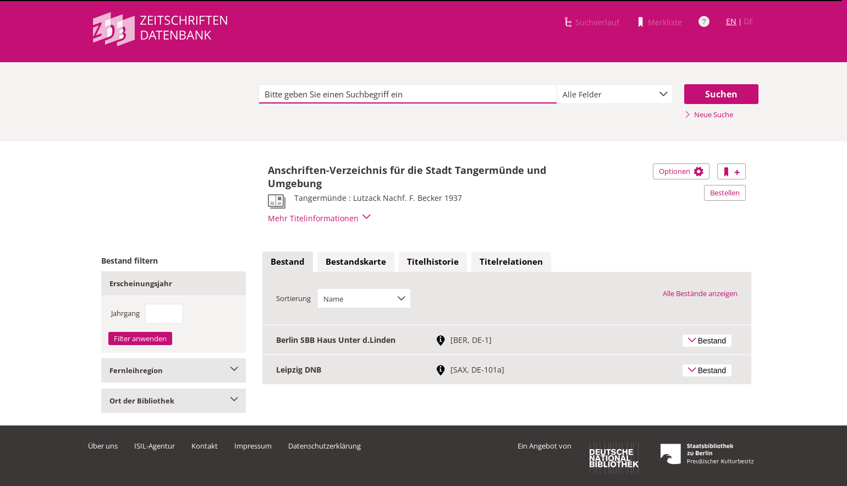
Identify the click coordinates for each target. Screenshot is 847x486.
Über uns (103, 446)
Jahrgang (125, 313)
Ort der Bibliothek (173, 401)
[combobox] (615, 94)
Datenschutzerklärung (324, 446)
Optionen (681, 171)
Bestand (288, 261)
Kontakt (204, 446)
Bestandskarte (356, 261)
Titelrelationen (511, 261)
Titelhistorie (433, 261)
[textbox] (407, 94)
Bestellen (725, 193)
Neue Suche (708, 114)
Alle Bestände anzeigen (700, 293)
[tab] (287, 262)
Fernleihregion (173, 370)
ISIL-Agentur (154, 446)
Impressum (253, 446)
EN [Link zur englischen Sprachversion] (731, 21)
